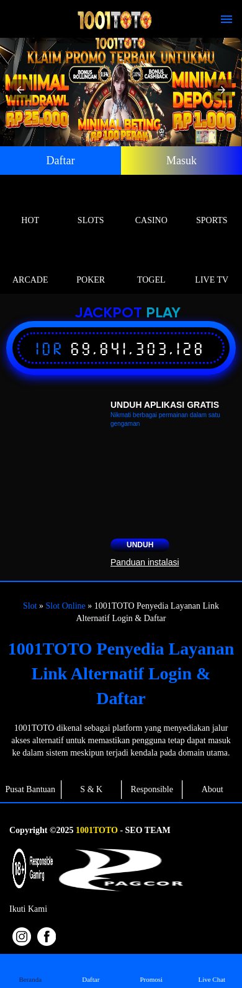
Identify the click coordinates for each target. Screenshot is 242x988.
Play (163, 313)
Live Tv (212, 265)
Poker (91, 265)
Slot (30, 606)
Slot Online (66, 606)
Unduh (140, 544)
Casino (151, 206)
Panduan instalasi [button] (144, 562)
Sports (212, 206)
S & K (91, 789)
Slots (91, 206)
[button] (20, 89)
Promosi (151, 970)
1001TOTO (97, 830)
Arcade (30, 265)
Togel (151, 265)
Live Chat (211, 970)
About (212, 789)
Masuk (181, 160)
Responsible (152, 789)
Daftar (61, 160)
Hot (30, 206)
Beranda (30, 970)
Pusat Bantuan (31, 789)
